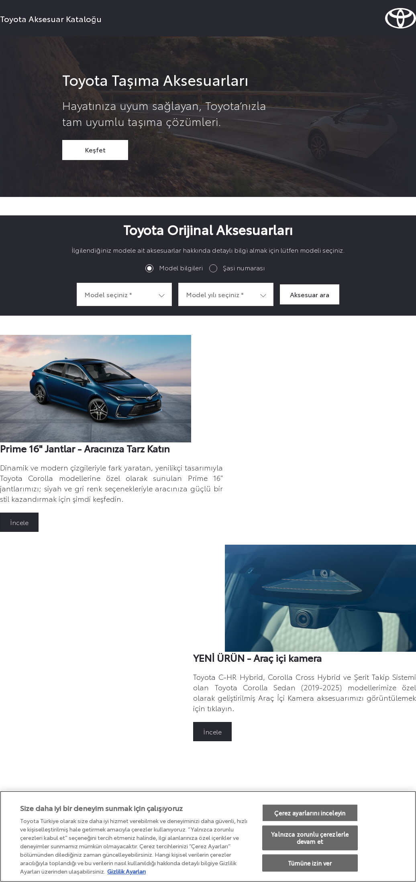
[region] (208, 836)
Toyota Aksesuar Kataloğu (51, 18)
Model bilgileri (181, 267)
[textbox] (124, 294)
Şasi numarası (244, 267)
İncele (19, 522)
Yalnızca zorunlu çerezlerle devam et (310, 838)
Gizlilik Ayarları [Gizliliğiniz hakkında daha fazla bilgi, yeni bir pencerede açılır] (126, 871)
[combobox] (124, 294)
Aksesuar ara (309, 294)
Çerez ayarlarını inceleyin (309, 813)
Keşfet (95, 149)
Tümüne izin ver (310, 863)
